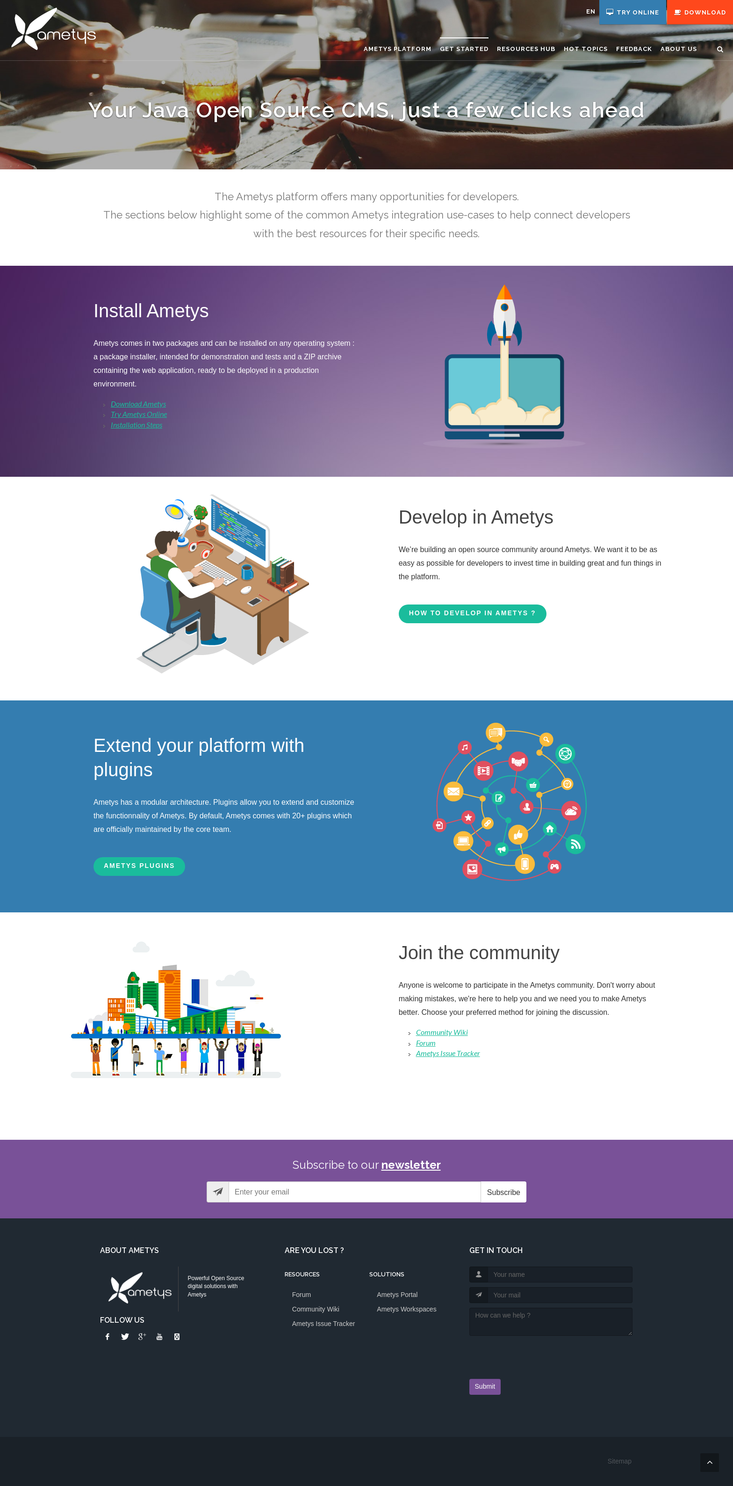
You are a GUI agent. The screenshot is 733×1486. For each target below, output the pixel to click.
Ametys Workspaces (406, 1309)
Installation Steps (136, 424)
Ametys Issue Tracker (448, 1053)
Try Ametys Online (139, 413)
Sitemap (620, 1461)
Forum (426, 1042)
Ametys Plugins (139, 865)
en (591, 11)
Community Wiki (442, 1031)
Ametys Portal (397, 1294)
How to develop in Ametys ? (472, 613)
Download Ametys (138, 403)
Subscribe (503, 1192)
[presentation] (524, 1354)
